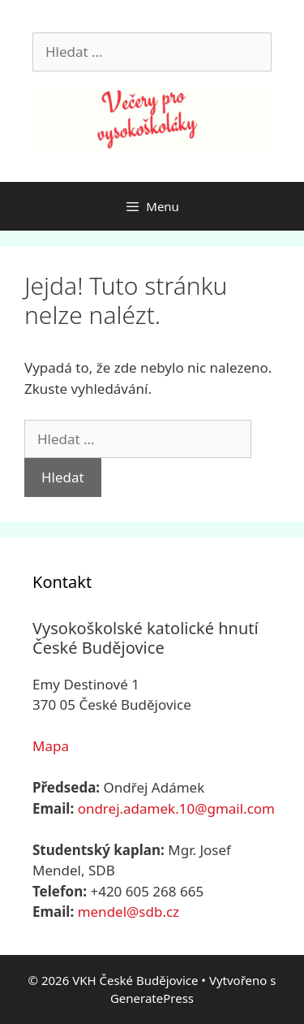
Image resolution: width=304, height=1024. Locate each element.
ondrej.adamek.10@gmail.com (176, 808)
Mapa (50, 746)
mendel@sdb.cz (128, 911)
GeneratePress (152, 998)
